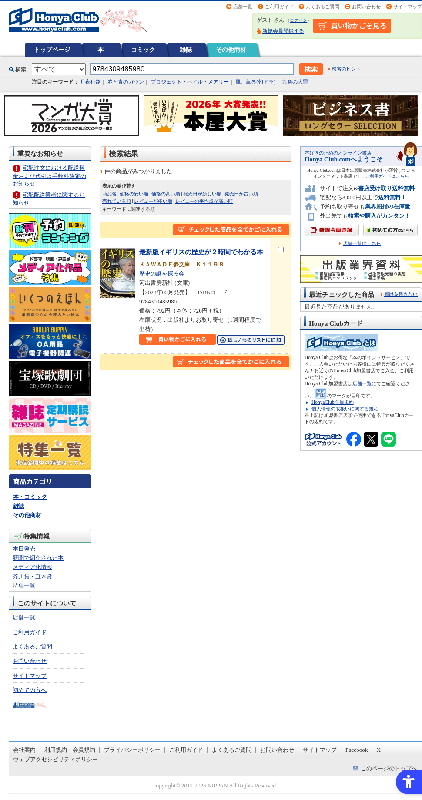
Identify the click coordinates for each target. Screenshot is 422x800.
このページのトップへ (389, 768)
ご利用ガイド (279, 6)
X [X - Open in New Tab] (379, 749)
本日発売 (24, 548)
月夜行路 (90, 82)
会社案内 (24, 749)
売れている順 (116, 201)
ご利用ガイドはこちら (387, 176)
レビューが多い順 (153, 201)
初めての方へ (30, 690)
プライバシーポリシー (132, 749)
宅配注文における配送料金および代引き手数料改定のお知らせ (49, 176)
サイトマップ (407, 6)
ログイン (298, 20)
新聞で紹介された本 (38, 558)
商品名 (109, 193)
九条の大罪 (295, 82)
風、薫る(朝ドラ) (255, 82)
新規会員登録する (283, 31)
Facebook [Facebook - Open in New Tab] (356, 749)
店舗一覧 (242, 6)
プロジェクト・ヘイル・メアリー (190, 82)
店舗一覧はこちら (362, 243)
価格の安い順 (134, 193)
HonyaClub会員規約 (332, 402)
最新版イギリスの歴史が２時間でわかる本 (201, 251)
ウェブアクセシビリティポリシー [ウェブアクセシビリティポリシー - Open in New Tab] (55, 759)
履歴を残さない (401, 294)
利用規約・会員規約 (69, 749)
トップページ (52, 49)
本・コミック (30, 497)
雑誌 (186, 49)
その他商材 (231, 49)
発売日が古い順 (241, 193)
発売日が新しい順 (202, 193)
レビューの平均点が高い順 (204, 201)
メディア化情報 (32, 567)
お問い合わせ (366, 6)
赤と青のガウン (125, 82)
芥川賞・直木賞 (32, 576)
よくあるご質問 (322, 6)
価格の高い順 (165, 193)
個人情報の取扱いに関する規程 (344, 408)
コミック (143, 49)
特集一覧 (24, 585)
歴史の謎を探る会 (161, 273)
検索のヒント (346, 68)
